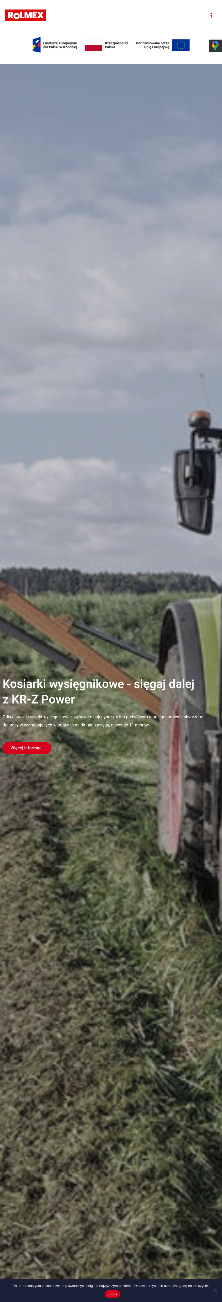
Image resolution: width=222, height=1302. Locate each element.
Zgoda (112, 1294)
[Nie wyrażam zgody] (215, 1290)
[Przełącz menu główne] (211, 15)
